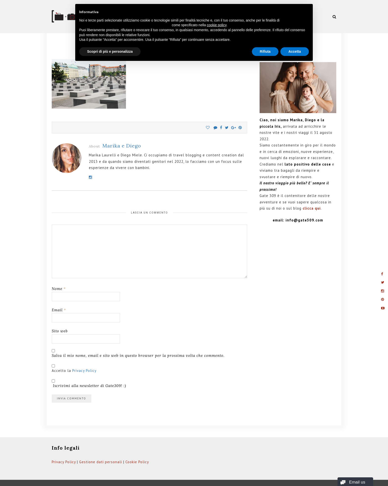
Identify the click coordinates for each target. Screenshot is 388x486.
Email (59, 297)
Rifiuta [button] (265, 51)
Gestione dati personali (100, 449)
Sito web (60, 318)
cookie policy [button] (216, 25)
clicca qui (312, 196)
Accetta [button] (294, 51)
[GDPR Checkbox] (53, 353)
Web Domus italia (168, 478)
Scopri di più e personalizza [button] (110, 51)
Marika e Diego (121, 133)
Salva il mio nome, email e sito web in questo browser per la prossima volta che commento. (138, 342)
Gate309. (81, 478)
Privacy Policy (84, 358)
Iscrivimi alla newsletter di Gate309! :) (89, 371)
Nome (59, 276)
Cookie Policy (137, 449)
